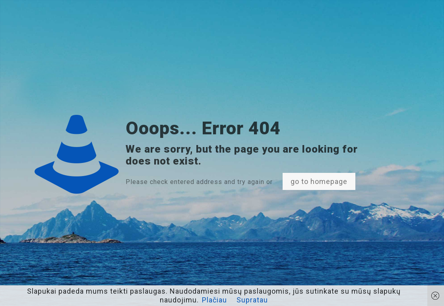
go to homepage (319, 181)
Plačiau (214, 300)
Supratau (252, 300)
